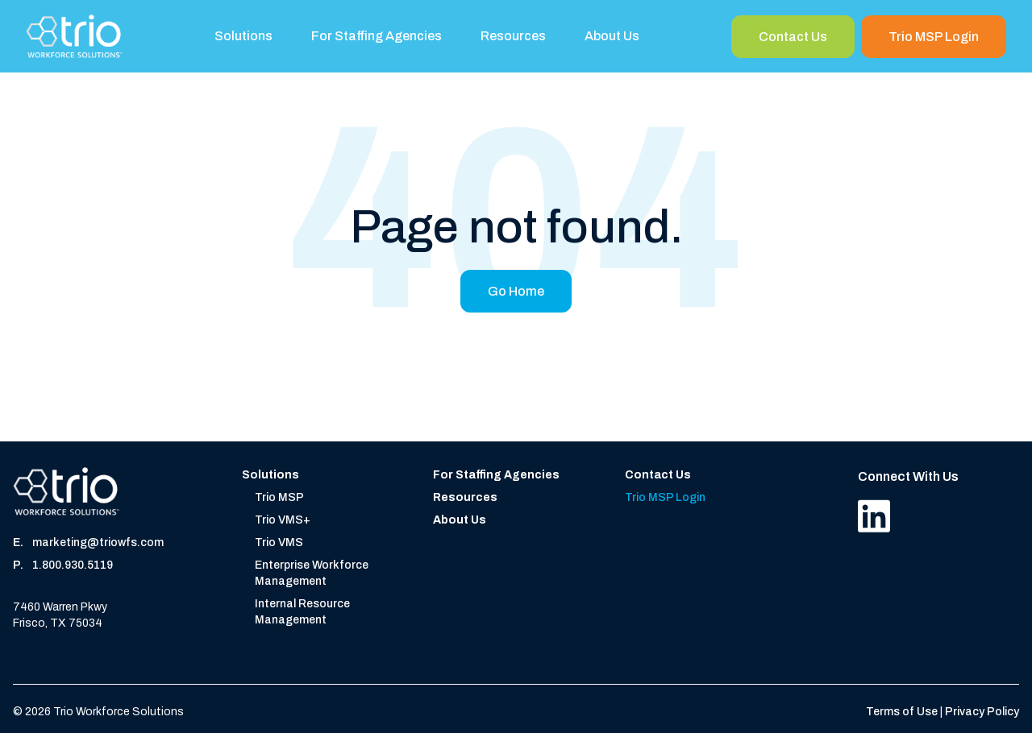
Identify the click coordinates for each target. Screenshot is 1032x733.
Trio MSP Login (933, 36)
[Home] (74, 36)
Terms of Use (903, 712)
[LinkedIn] (874, 515)
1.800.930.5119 (72, 565)
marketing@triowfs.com (98, 542)
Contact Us (793, 36)
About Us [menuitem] (612, 36)
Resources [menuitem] (513, 36)
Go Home (516, 291)
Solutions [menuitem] (243, 36)
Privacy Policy (982, 712)
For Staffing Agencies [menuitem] (376, 36)
